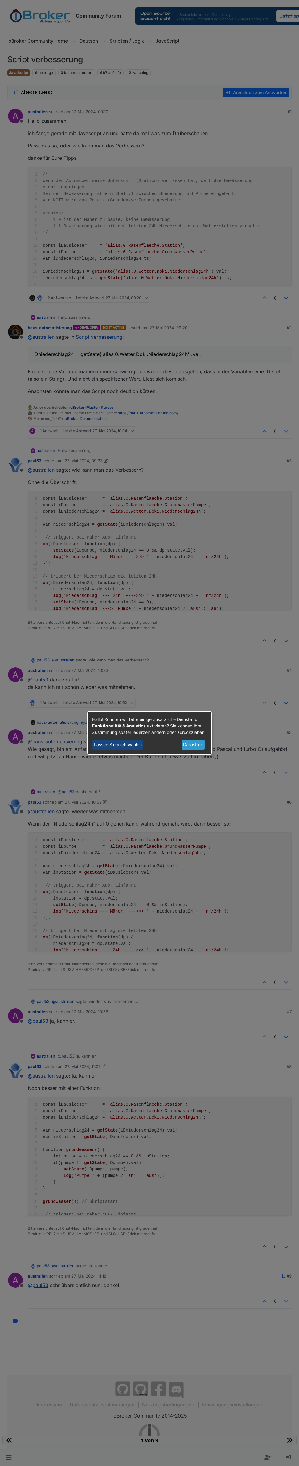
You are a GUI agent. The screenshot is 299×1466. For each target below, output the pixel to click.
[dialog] (149, 733)
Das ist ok (193, 744)
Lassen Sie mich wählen (118, 744)
